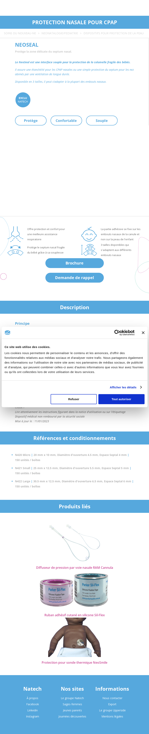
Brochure (74, 263)
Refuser (73, 399)
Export (112, 704)
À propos (32, 698)
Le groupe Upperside (112, 710)
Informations (112, 688)
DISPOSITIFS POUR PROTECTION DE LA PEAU (113, 33)
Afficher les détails (123, 387)
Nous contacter (112, 698)
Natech (32, 688)
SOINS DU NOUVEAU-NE (20, 33)
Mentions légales (112, 716)
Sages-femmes (72, 704)
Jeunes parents (72, 710)
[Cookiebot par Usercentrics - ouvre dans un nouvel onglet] (117, 333)
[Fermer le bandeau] (143, 332)
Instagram (32, 716)
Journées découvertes (72, 716)
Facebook (32, 704)
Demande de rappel (74, 277)
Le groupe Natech (72, 698)
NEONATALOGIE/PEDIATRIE (59, 33)
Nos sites (72, 688)
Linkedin (32, 710)
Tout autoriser (121, 399)
